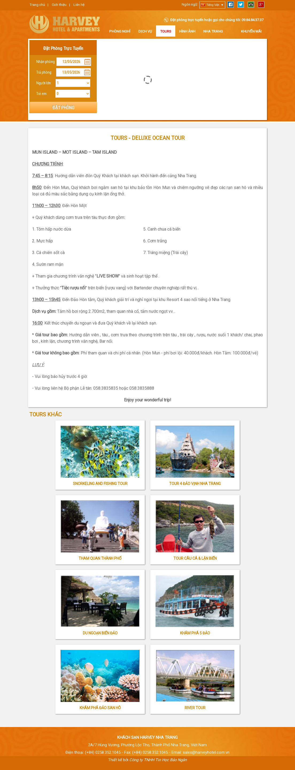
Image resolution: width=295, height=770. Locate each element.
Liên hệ (78, 5)
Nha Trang (213, 31)
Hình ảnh (187, 31)
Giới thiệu (59, 5)
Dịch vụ (145, 31)
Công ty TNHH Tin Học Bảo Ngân (158, 759)
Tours (165, 31)
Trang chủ (37, 5)
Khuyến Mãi (251, 31)
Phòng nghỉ (119, 31)
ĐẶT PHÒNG (63, 107)
